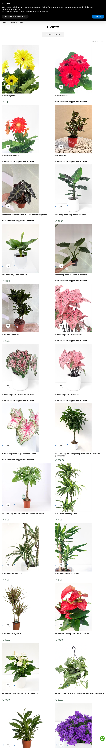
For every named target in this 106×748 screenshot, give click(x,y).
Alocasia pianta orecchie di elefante (71, 275)
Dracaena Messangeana (66, 514)
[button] (103, 731)
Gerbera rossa (61, 96)
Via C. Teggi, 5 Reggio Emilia (24, 6)
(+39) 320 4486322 (22, 4)
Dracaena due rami (10, 335)
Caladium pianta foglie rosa (67, 394)
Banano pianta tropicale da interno (70, 215)
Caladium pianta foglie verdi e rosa (18, 394)
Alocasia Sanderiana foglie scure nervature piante (24, 215)
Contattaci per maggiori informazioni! (71, 101)
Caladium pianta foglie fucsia (68, 335)
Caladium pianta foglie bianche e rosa (19, 454)
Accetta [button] (98, 744)
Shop (13, 22)
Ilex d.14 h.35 (60, 155)
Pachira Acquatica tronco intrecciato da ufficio (23, 514)
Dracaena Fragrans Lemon (67, 574)
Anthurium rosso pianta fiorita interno (72, 633)
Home (5, 22)
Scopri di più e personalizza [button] (15, 744)
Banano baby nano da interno (15, 275)
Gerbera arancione (10, 155)
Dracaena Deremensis (12, 574)
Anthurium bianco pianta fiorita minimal (20, 693)
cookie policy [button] (17, 736)
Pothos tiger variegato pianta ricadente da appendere (79, 693)
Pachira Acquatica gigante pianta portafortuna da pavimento (77, 455)
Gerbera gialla (8, 96)
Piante (21, 22)
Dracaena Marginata (11, 633)
